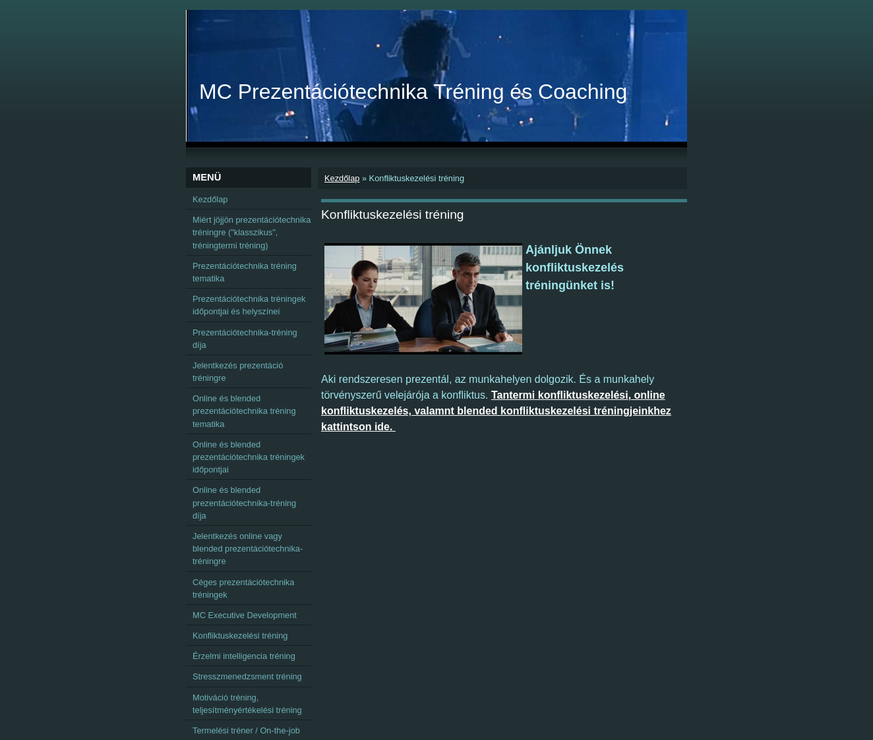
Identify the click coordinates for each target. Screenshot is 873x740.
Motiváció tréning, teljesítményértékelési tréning (247, 704)
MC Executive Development (245, 615)
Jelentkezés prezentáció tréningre (238, 371)
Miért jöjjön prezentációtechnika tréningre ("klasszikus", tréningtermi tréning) (252, 232)
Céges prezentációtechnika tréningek (243, 588)
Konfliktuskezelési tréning (240, 635)
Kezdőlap (341, 178)
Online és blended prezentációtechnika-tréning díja (244, 502)
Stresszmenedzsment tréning (247, 676)
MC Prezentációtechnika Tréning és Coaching (413, 91)
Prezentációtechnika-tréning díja (245, 338)
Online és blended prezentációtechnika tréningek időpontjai (249, 457)
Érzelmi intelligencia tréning (244, 656)
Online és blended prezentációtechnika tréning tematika (244, 410)
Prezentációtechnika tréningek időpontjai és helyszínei (249, 305)
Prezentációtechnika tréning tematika (245, 272)
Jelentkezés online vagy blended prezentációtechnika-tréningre (248, 548)
